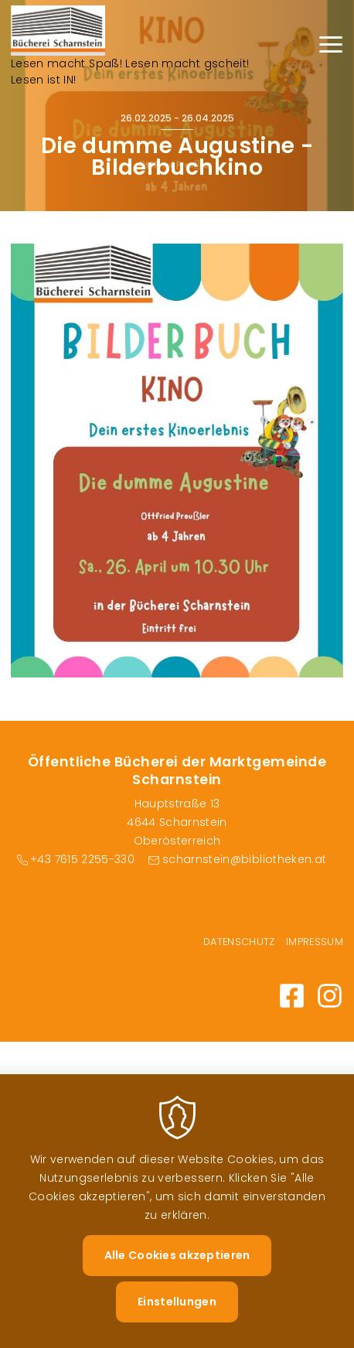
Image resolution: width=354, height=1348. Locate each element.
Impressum (314, 941)
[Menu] (331, 46)
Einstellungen (177, 1320)
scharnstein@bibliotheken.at (244, 859)
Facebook (291, 995)
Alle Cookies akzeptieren (177, 1273)
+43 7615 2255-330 (82, 859)
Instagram (329, 995)
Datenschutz (239, 941)
